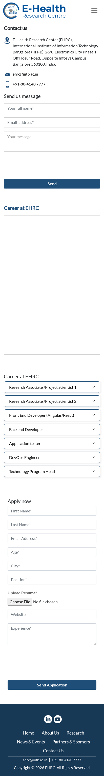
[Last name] (52, 524)
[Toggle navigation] (94, 10)
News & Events (31, 741)
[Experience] (52, 634)
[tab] (52, 387)
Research (75, 733)
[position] (52, 579)
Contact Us (53, 750)
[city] (52, 566)
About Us (50, 733)
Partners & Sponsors (71, 741)
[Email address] (52, 122)
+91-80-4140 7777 (29, 84)
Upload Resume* (22, 592)
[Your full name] (52, 108)
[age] (52, 552)
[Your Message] (52, 142)
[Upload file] (46, 602)
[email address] (52, 538)
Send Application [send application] (52, 684)
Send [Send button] (52, 183)
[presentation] (42, 166)
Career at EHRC (21, 208)
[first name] (52, 511)
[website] (52, 614)
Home (28, 733)
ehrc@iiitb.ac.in (25, 74)
